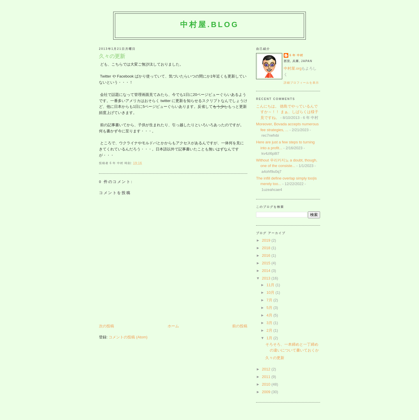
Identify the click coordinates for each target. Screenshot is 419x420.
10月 (271, 292)
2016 (266, 255)
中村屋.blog (209, 24)
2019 (266, 240)
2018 (266, 248)
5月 (270, 307)
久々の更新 (112, 56)
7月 (270, 300)
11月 (271, 285)
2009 (266, 392)
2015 (266, 263)
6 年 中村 (296, 55)
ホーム (173, 326)
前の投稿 (239, 326)
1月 (270, 338)
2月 (270, 330)
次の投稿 (106, 326)
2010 (266, 384)
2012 (266, 369)
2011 (266, 377)
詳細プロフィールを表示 (301, 82)
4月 (270, 315)
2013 (266, 278)
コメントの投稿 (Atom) (128, 337)
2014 (266, 270)
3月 (270, 323)
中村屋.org (292, 68)
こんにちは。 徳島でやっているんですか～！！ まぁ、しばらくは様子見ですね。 (287, 112)
